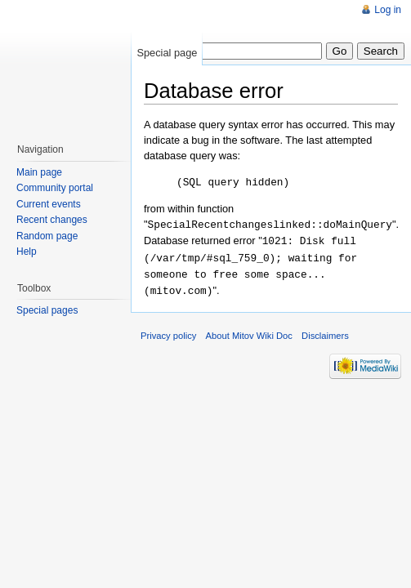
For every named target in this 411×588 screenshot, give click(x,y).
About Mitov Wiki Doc (249, 331)
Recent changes (51, 219)
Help (26, 251)
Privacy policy (168, 331)
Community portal (54, 188)
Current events (48, 204)
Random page (47, 236)
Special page (166, 53)
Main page (39, 172)
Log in (387, 10)
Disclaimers (325, 331)
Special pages (47, 310)
